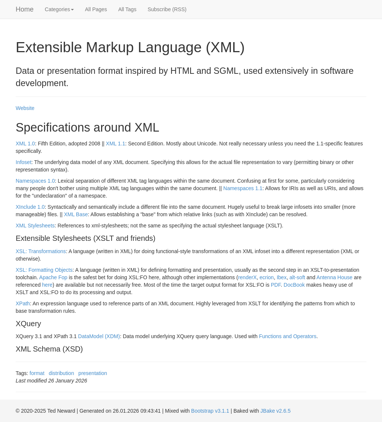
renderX (247, 277)
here (47, 285)
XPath (23, 303)
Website (25, 108)
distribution (61, 373)
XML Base (76, 214)
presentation (92, 373)
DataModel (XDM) (99, 336)
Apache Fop (53, 277)
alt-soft (297, 277)
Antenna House (334, 277)
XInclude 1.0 (30, 207)
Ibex (281, 277)
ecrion (267, 277)
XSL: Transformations (41, 251)
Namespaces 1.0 (35, 181)
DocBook (294, 285)
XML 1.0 (25, 144)
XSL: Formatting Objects (44, 270)
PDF (276, 285)
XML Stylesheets (35, 226)
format (36, 373)
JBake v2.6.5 (275, 411)
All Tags (127, 9)
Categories (59, 9)
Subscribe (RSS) (167, 9)
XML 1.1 (115, 144)
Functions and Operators (287, 336)
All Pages (96, 9)
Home (25, 9)
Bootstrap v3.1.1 (210, 411)
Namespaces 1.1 (243, 188)
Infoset (23, 162)
